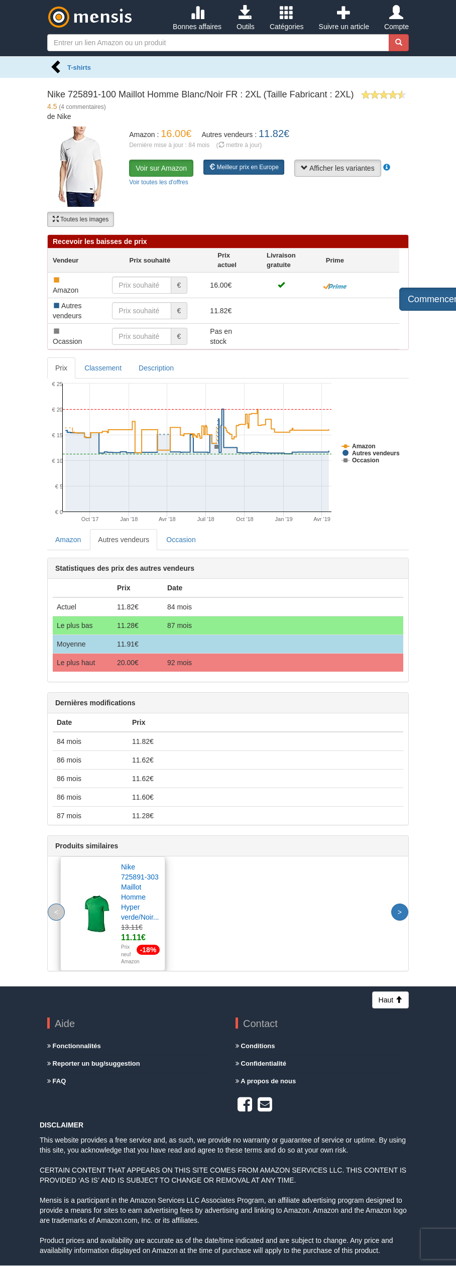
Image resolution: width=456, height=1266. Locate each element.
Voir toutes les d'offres (158, 182)
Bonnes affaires (197, 18)
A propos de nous (266, 1081)
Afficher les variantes (338, 168)
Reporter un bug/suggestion (93, 1063)
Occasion (180, 540)
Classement (103, 368)
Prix (61, 368)
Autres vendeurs (123, 540)
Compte (396, 18)
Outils (246, 18)
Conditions (255, 1046)
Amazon (68, 540)
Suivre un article (344, 18)
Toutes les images (80, 219)
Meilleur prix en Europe (244, 167)
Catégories (287, 18)
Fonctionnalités (74, 1046)
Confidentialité (261, 1063)
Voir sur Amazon (161, 168)
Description (156, 368)
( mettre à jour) (239, 145)
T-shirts (79, 67)
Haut (390, 1000)
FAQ (56, 1081)
